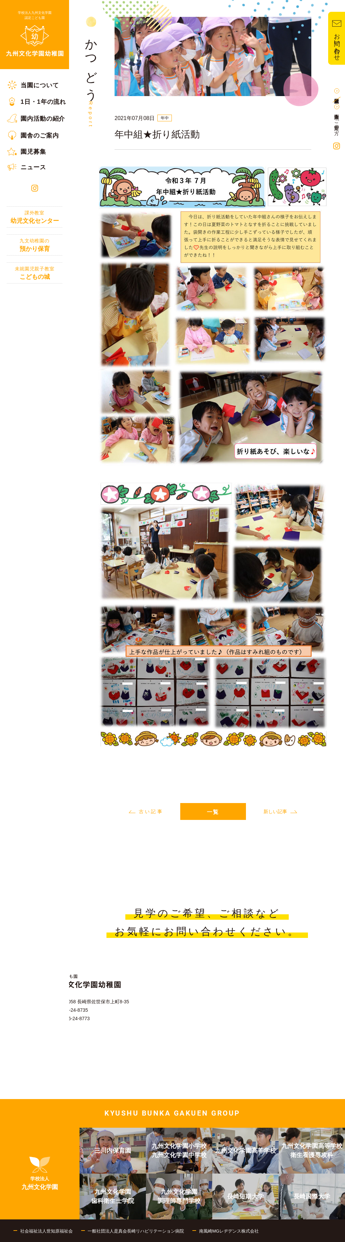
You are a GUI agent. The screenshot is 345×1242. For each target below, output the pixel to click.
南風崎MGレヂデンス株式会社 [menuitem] (229, 1231)
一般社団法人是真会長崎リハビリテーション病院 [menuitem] (136, 1231)
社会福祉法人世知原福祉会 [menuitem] (46, 1231)
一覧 (213, 812)
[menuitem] (34, 85)
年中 (165, 118)
